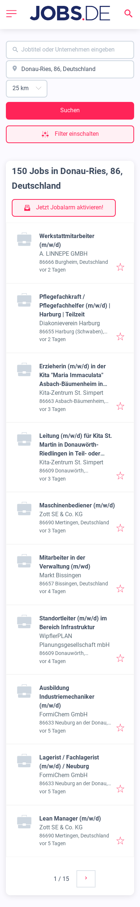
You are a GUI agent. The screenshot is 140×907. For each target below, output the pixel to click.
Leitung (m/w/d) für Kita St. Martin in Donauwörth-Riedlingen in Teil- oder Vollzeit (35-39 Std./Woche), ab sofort (76, 453)
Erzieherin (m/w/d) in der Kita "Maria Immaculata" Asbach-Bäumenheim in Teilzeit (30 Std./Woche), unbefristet (72, 384)
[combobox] (70, 50)
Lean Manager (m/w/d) (70, 818)
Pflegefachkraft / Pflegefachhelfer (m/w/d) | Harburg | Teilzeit (74, 305)
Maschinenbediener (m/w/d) (77, 505)
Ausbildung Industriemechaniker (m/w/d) (66, 696)
